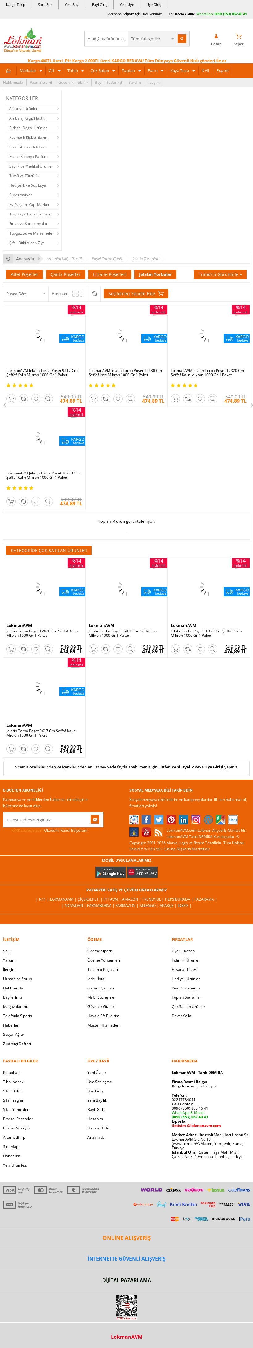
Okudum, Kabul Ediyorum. (45, 830)
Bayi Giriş (99, 4)
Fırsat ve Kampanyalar (28, 223)
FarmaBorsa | (101, 905)
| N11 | (43, 899)
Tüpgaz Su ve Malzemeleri (32, 233)
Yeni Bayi (72, 4)
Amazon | (132, 899)
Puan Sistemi (41, 82)
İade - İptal (96, 978)
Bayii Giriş (96, 1109)
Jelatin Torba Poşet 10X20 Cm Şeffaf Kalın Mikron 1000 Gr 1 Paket (206, 633)
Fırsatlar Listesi (185, 969)
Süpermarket (20, 195)
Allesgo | (150, 905)
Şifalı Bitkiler (13, 1091)
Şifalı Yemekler (16, 1109)
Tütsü (72, 70)
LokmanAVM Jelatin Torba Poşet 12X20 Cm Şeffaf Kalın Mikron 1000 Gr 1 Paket (207, 372)
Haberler (11, 1025)
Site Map (10, 1146)
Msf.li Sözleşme (100, 997)
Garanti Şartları (100, 988)
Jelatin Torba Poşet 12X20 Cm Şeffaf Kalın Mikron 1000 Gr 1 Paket (42, 633)
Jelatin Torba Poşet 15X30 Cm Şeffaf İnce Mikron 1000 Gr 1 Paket (123, 633)
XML (206, 70)
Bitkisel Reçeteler (18, 1118)
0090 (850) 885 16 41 (190, 1108)
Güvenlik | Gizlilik (73, 82)
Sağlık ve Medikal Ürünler (31, 166)
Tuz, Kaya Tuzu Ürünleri (29, 214)
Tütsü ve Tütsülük (24, 175)
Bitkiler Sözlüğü (16, 1128)
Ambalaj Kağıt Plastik (27, 118)
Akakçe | (169, 905)
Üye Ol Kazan (183, 951)
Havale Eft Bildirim (103, 1015)
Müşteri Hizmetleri (103, 1025)
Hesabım (95, 1118)
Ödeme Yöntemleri (103, 960)
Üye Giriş (153, 4)
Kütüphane (12, 1072)
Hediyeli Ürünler (186, 978)
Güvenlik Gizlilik (100, 1006)
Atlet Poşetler (24, 274)
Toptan (128, 70)
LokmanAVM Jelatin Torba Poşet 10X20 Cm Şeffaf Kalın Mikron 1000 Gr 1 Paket (43, 475)
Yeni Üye (127, 4)
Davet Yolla (181, 1015)
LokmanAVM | (64, 899)
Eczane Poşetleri (110, 274)
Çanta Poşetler (66, 274)
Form (153, 70)
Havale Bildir (98, 1128)
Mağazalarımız (16, 1006)
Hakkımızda (13, 82)
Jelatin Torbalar (155, 274)
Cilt (52, 70)
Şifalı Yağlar (13, 1100)
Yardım (135, 82)
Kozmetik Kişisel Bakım (28, 137)
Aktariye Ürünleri (24, 108)
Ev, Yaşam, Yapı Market (29, 204)
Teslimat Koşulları (102, 969)
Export (223, 70)
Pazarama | (205, 899)
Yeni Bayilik (97, 1100)
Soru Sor (45, 4)
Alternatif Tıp (14, 1137)
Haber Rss (12, 1156)
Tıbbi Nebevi (13, 1081)
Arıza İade (96, 1137)
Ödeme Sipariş (100, 951)
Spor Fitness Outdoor (27, 147)
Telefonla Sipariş (17, 1015)
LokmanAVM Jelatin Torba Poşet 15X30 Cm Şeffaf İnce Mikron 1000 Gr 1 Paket (125, 372)
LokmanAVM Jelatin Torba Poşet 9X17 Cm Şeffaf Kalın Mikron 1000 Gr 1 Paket (42, 372)
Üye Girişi (214, 767)
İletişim (153, 82)
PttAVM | (112, 899)
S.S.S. (7, 951)
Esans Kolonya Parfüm (28, 156)
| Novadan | (74, 905)
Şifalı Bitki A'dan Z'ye (27, 242)
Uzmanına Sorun (17, 978)
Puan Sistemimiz (186, 988)
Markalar (28, 70)
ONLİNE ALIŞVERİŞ (127, 1237)
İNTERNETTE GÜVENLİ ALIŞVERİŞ (127, 1258)
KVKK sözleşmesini (27, 830)
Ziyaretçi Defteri (17, 1043)
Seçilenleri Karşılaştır (94, 293)
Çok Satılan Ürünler (188, 1006)
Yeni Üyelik (182, 767)
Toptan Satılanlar (186, 997)
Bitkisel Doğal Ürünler (28, 127)
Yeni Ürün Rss (15, 1165)
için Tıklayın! (194, 1086)
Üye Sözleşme (99, 1081)
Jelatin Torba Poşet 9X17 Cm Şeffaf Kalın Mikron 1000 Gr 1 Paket (40, 733)
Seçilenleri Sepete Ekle (136, 293)
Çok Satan (100, 70)
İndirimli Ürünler (186, 960)
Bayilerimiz (12, 997)
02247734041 (185, 13)
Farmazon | (128, 905)
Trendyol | (153, 899)
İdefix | (185, 905)
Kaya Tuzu (179, 70)
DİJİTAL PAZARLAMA (126, 1280)
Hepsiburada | (179, 899)
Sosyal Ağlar (13, 1034)
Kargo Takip (15, 4)
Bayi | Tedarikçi (108, 82)
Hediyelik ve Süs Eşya (27, 185)
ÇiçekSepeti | (90, 899)
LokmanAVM (19, 625)
